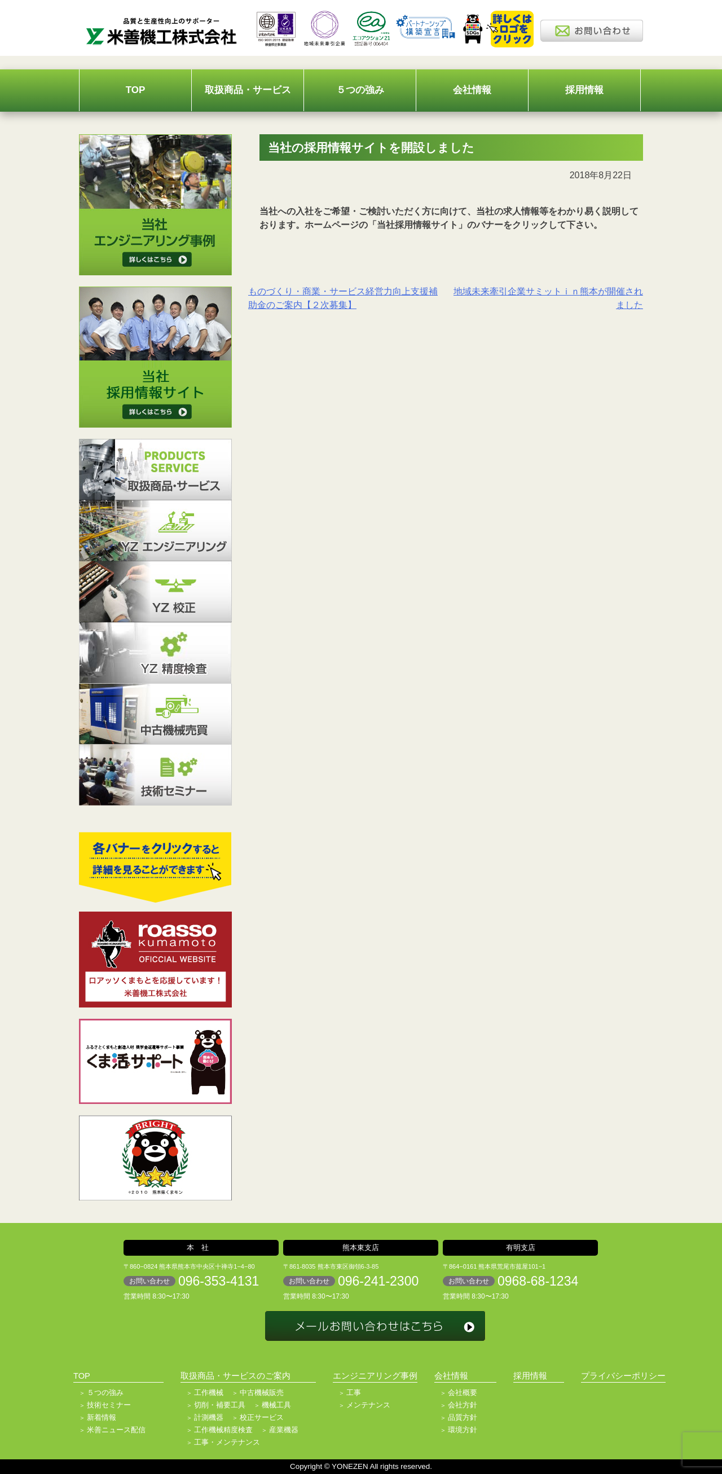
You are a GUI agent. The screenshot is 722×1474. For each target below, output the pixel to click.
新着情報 (101, 1417)
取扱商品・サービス (248, 90)
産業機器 (283, 1429)
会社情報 (472, 90)
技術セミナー (109, 1405)
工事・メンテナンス (227, 1442)
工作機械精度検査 (223, 1429)
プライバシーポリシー (623, 1375)
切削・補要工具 (219, 1405)
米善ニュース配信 (116, 1429)
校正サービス (262, 1417)
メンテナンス (368, 1405)
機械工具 (276, 1405)
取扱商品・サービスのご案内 (235, 1375)
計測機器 (208, 1417)
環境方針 (462, 1429)
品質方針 (462, 1417)
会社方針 (462, 1405)
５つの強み (360, 90)
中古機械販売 (262, 1392)
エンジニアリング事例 (375, 1375)
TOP (136, 90)
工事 (353, 1392)
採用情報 (584, 90)
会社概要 (462, 1392)
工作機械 (208, 1392)
